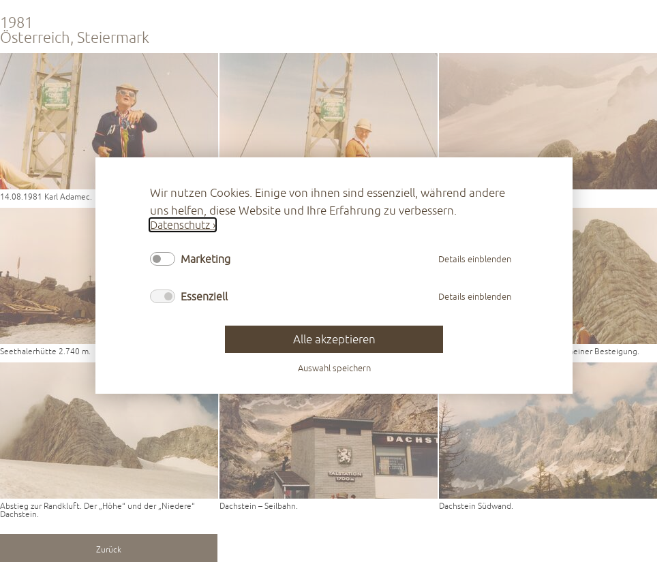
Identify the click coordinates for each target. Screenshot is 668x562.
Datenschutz (180, 225)
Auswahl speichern (334, 369)
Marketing (205, 259)
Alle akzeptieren (334, 340)
